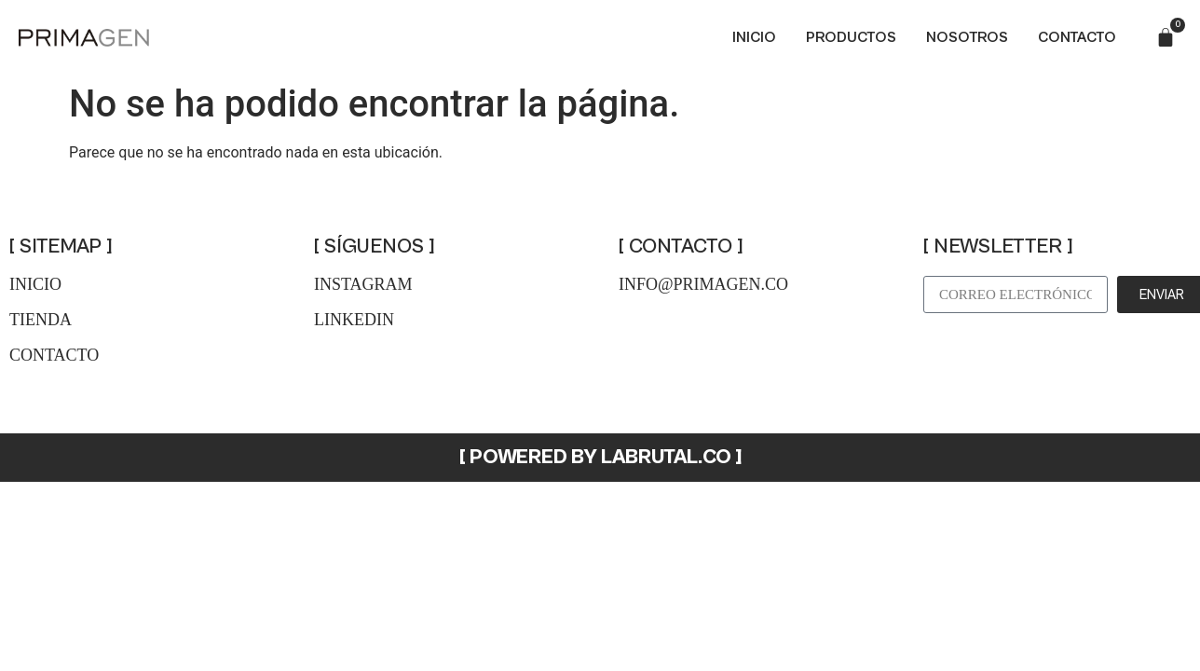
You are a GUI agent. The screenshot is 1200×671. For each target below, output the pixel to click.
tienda (40, 319)
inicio (35, 284)
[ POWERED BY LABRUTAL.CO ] (600, 457)
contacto (54, 355)
